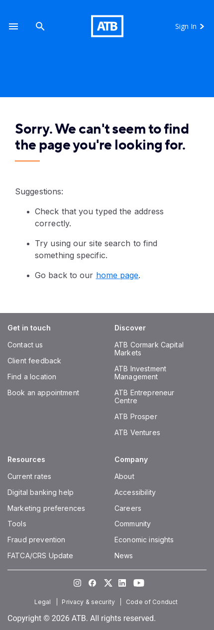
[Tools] (16, 523)
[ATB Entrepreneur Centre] (144, 396)
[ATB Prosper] (135, 416)
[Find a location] (31, 376)
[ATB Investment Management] (140, 372)
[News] (123, 555)
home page (117, 275)
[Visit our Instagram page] (77, 582)
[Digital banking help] (40, 492)
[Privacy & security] (89, 602)
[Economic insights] (144, 539)
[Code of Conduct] (152, 602)
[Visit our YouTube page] (136, 582)
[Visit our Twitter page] (107, 582)
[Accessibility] (135, 492)
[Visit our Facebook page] (92, 582)
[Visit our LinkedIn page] (121, 582)
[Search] (40, 26)
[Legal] (44, 602)
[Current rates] (29, 476)
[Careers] (127, 508)
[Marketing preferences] (46, 508)
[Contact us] (25, 344)
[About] (124, 476)
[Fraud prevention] (36, 539)
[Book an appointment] (43, 392)
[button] (13, 26)
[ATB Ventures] (137, 432)
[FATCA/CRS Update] (40, 555)
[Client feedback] (34, 360)
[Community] (132, 523)
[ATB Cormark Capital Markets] (149, 348)
